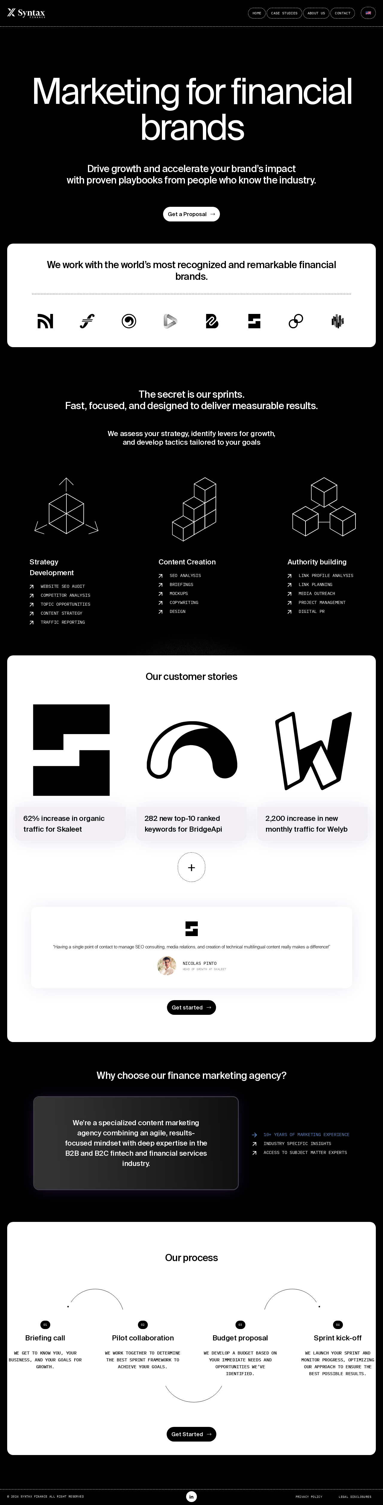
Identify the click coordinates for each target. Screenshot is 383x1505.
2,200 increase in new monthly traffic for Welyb (306, 823)
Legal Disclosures (355, 1497)
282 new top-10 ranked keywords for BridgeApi (183, 823)
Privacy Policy (309, 1497)
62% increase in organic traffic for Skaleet (64, 823)
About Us (316, 13)
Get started (191, 1007)
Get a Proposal (191, 214)
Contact (342, 13)
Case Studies (284, 13)
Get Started (191, 1434)
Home (257, 13)
